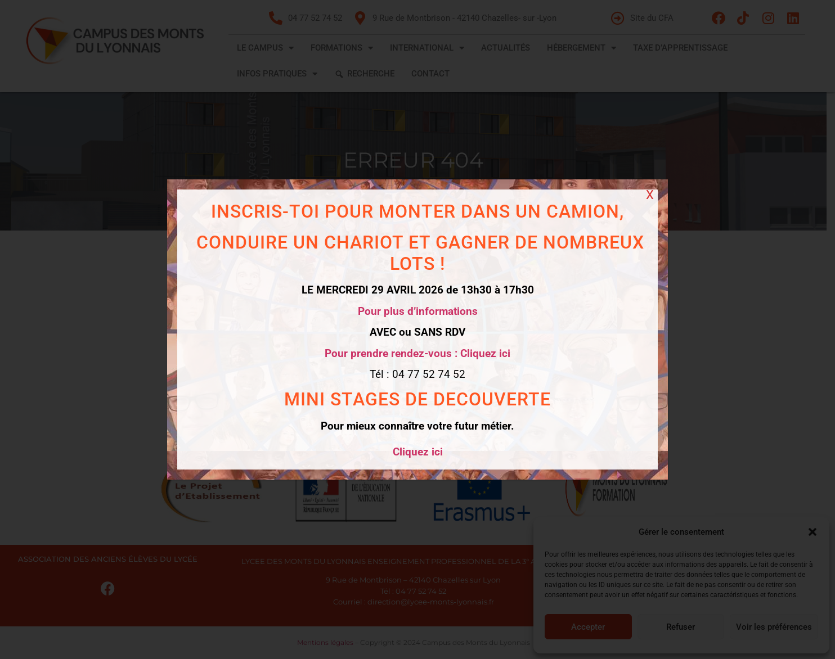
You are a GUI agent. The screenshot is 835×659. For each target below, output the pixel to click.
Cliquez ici (418, 451)
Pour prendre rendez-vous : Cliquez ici (417, 353)
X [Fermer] (650, 195)
